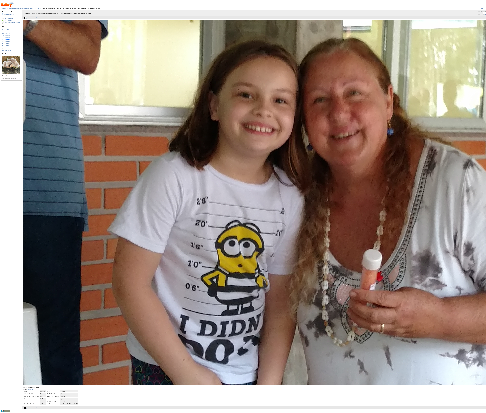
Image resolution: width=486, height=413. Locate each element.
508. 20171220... (6, 33)
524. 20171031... (6, 50)
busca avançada (9, 14)
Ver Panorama (8, 18)
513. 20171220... (6, 44)
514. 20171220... (6, 46)
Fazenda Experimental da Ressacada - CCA (22, 8)
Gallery (4, 8)
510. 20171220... (6, 37)
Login (482, 8)
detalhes (30, 389)
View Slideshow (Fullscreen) (12, 22)
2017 (39, 8)
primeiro (28, 18)
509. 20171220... (6, 35)
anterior (37, 18)
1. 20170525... (6, 29)
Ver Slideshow (8, 20)
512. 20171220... (6, 42)
